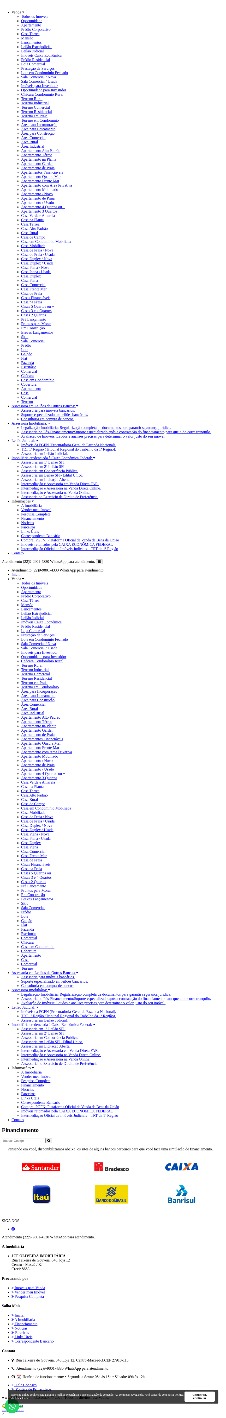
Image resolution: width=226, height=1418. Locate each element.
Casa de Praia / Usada (38, 254)
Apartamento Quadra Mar (41, 177)
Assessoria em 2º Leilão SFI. (43, 466)
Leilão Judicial (32, 51)
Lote (24, 350)
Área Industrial (32, 146)
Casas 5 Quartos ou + (37, 306)
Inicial (18, 1315)
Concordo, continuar (199, 1396)
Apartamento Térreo (36, 155)
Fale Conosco (24, 1385)
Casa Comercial (33, 285)
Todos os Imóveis (34, 16)
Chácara (27, 376)
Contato (18, 553)
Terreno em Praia (34, 116)
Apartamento (31, 25)
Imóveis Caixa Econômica (41, 55)
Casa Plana (29, 280)
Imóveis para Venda (28, 1288)
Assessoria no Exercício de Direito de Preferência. (59, 497)
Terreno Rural (31, 99)
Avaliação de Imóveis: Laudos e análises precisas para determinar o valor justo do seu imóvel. (93, 436)
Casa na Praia (31, 302)
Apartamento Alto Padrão (40, 151)
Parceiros (28, 527)
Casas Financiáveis (35, 298)
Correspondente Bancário (40, 536)
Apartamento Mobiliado (39, 190)
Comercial (29, 371)
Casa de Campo (33, 237)
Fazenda (27, 363)
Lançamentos (31, 42)
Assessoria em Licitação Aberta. (46, 479)
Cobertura (28, 384)
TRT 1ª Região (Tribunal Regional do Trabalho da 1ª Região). (68, 449)
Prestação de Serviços (38, 68)
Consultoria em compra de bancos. (47, 419)
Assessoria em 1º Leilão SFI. (43, 462)
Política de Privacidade (31, 1389)
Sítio (24, 337)
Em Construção (33, 328)
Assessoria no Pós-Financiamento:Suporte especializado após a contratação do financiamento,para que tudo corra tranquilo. (116, 432)
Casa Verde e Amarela (38, 215)
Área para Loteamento (38, 129)
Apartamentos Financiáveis (42, 172)
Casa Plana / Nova (35, 267)
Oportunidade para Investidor (43, 90)
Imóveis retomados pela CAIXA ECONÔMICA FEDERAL (67, 544)
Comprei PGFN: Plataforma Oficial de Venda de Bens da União (70, 540)
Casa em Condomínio (37, 380)
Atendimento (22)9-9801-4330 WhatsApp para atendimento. (48, 561)
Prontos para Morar (36, 324)
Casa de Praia (31, 293)
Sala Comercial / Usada (39, 81)
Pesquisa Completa (35, 514)
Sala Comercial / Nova (38, 77)
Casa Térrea (30, 34)
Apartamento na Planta (38, 159)
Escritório (28, 367)
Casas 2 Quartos (33, 315)
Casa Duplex (31, 276)
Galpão (26, 354)
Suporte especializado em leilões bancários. (54, 415)
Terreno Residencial (36, 112)
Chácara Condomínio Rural (42, 94)
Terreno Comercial (35, 107)
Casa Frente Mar (34, 289)
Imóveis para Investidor (39, 86)
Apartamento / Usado (37, 203)
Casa (25, 393)
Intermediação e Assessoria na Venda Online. (55, 492)
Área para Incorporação (39, 125)
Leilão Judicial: (25, 441)
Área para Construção (38, 133)
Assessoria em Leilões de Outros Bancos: (45, 406)
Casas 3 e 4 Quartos (36, 311)
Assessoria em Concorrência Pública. (49, 471)
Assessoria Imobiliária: (31, 423)
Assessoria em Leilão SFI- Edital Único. (52, 475)
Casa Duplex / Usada (37, 263)
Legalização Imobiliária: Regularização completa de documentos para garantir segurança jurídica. (96, 428)
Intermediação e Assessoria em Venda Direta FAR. (60, 484)
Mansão (27, 38)
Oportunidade (31, 21)
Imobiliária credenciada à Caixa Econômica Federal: (53, 458)
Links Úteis (30, 531)
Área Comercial (33, 138)
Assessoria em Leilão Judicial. (44, 454)
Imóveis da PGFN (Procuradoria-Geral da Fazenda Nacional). (68, 445)
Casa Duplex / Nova (36, 259)
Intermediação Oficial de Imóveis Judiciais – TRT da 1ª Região (69, 549)
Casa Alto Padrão (34, 228)
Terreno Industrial (35, 103)
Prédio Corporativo (36, 29)
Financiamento (32, 518)
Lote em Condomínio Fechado (44, 73)
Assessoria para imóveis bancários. (48, 410)
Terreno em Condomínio (40, 120)
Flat (24, 358)
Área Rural (29, 142)
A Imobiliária (31, 505)
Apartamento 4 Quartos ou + (43, 207)
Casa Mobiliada (33, 246)
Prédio (26, 345)
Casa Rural (29, 233)
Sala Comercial (33, 341)
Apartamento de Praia (38, 168)
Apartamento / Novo (37, 194)
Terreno (27, 402)
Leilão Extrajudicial (36, 47)
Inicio (16, 574)
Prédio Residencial (35, 60)
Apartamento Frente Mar (40, 181)
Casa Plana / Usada (36, 272)
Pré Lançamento (33, 319)
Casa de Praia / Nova (37, 250)
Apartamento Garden (37, 164)
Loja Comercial (33, 64)
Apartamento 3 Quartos (39, 211)
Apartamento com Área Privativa (46, 185)
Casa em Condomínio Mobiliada (46, 241)
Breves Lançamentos (37, 332)
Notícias (27, 523)
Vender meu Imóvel (36, 510)
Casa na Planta (32, 220)
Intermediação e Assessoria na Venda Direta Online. (61, 488)
